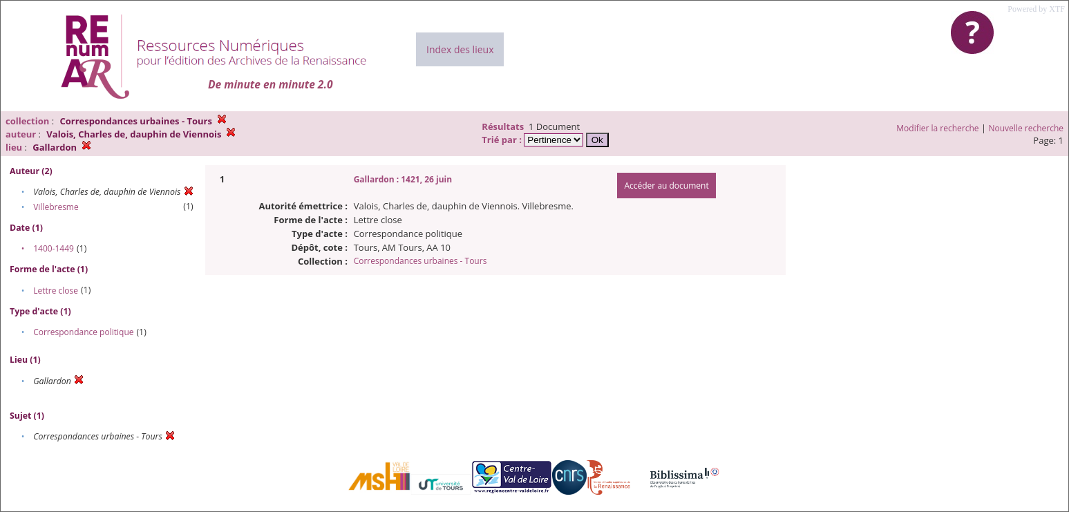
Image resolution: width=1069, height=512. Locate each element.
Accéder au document (666, 185)
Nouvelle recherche (1026, 128)
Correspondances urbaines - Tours (420, 261)
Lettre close (55, 290)
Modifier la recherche (937, 128)
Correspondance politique (83, 332)
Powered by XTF (1036, 9)
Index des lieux (459, 49)
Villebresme (56, 207)
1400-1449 (53, 248)
